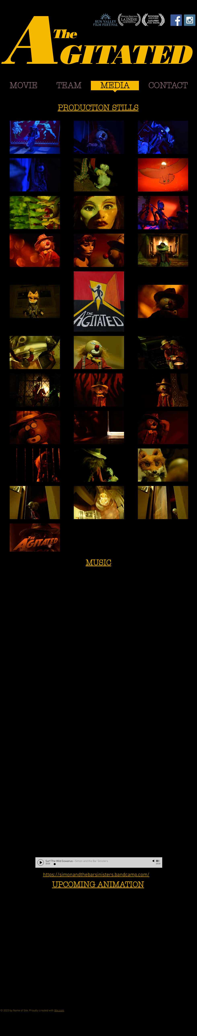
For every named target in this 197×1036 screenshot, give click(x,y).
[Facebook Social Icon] (176, 20)
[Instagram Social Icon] (189, 20)
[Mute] (154, 861)
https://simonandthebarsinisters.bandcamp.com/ (96, 875)
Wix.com (59, 1010)
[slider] (158, 861)
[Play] (40, 862)
